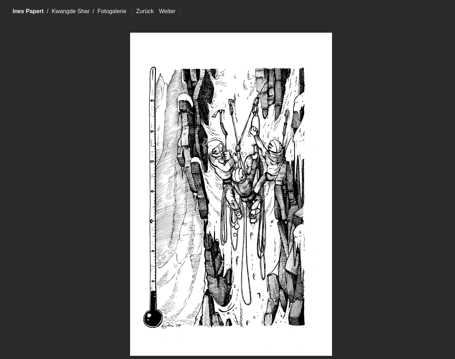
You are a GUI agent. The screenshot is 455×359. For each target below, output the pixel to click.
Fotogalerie (111, 11)
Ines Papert (28, 11)
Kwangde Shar (71, 11)
